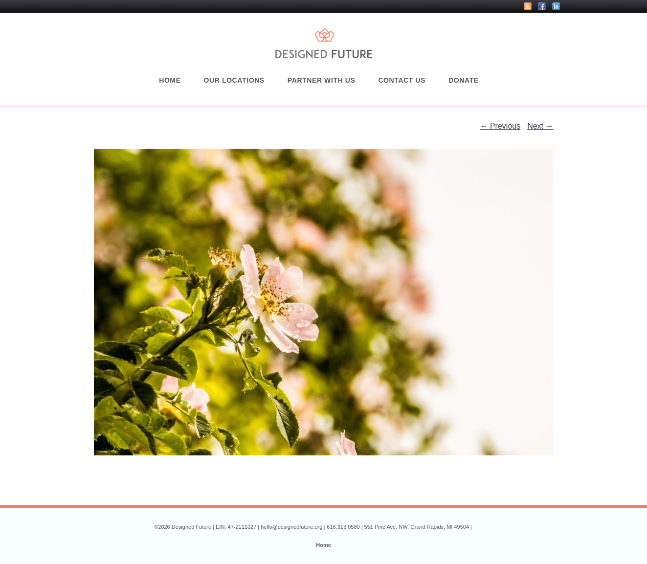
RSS (528, 6)
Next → (540, 126)
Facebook (542, 6)
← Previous (500, 126)
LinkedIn (556, 6)
